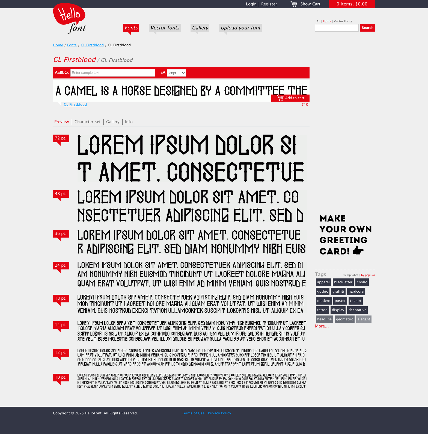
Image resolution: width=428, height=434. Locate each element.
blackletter (343, 282)
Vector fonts (164, 28)
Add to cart (290, 98)
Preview (61, 122)
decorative (357, 310)
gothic (322, 291)
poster (340, 301)
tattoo (322, 310)
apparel (323, 282)
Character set (88, 122)
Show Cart (310, 4)
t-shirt (355, 301)
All (318, 21)
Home (58, 45)
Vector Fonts (343, 21)
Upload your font (240, 28)
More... (322, 326)
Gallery (200, 28)
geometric (344, 319)
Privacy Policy (219, 413)
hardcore (356, 291)
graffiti (338, 291)
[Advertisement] (345, 124)
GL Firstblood (92, 45)
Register (269, 4)
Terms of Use (193, 413)
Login (251, 4)
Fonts (131, 28)
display (338, 310)
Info (129, 122)
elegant (364, 319)
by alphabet (350, 275)
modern (323, 301)
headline (324, 319)
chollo (362, 282)
